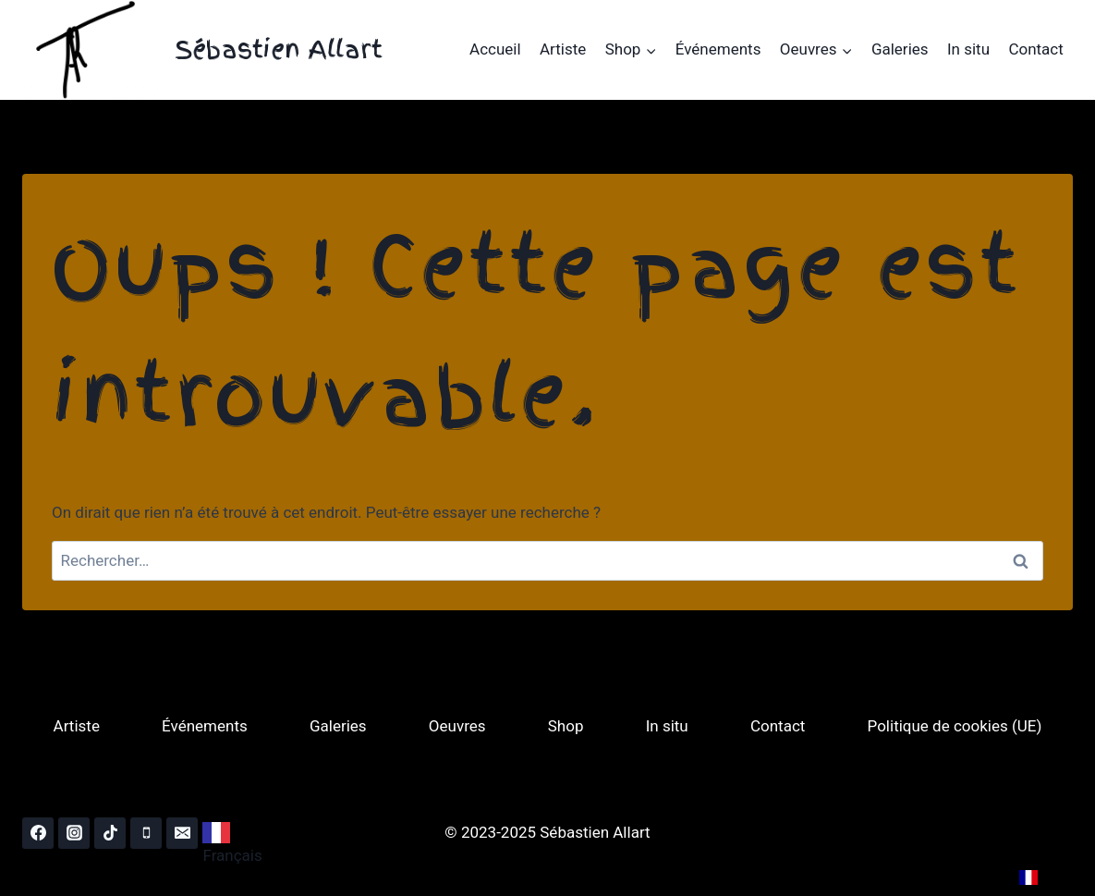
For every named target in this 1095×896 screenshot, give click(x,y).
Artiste (563, 49)
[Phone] (146, 833)
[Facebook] (38, 833)
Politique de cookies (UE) (955, 726)
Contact (1035, 49)
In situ (968, 49)
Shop (566, 726)
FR (1041, 877)
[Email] (182, 833)
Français (232, 843)
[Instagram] (74, 833)
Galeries (900, 49)
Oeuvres (457, 726)
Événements (718, 49)
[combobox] (236, 832)
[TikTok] (110, 833)
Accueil (495, 49)
